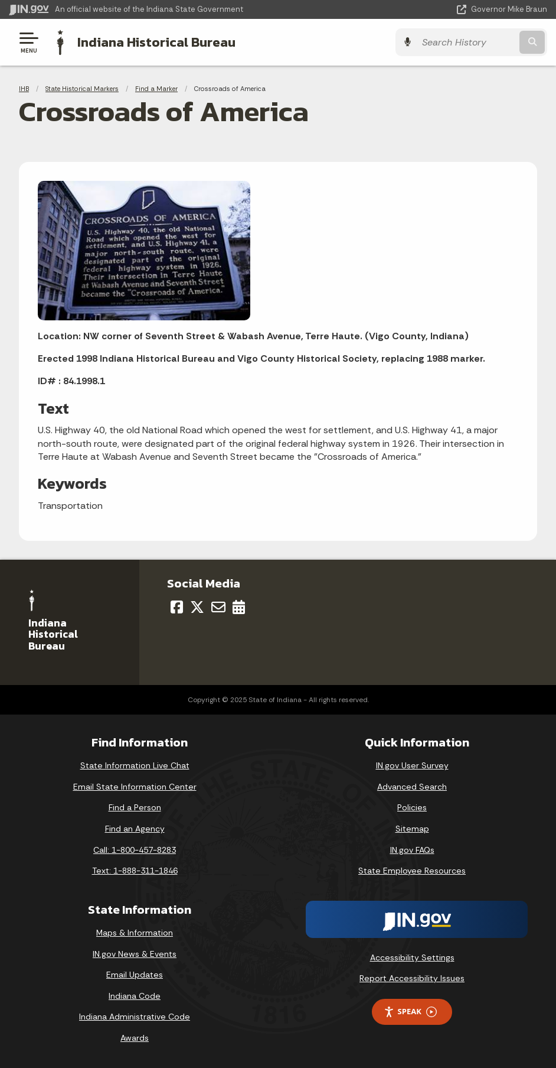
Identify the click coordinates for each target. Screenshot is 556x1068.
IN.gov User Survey (412, 765)
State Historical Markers (82, 89)
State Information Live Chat (134, 765)
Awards (134, 1038)
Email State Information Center (135, 786)
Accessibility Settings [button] (412, 957)
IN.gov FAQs (412, 850)
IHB (24, 89)
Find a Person (135, 807)
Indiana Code (135, 996)
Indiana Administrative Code (134, 1016)
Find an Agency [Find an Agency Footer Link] (135, 828)
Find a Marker (156, 89)
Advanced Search (412, 786)
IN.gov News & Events (134, 954)
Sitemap (412, 828)
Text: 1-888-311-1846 (135, 870)
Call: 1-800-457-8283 (134, 850)
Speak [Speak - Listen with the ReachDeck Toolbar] (410, 1011)
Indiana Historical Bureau (156, 42)
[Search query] (466, 42)
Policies (412, 807)
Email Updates (134, 974)
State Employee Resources (412, 870)
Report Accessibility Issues (412, 978)
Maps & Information (134, 932)
